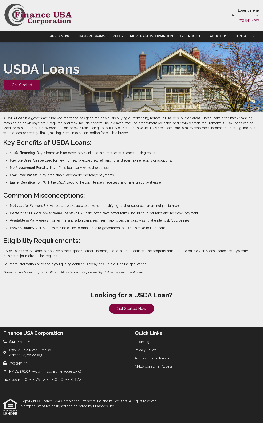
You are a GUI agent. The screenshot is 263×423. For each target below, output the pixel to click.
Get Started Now (131, 308)
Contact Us (245, 36)
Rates (117, 36)
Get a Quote (191, 36)
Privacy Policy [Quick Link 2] (145, 350)
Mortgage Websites (36, 406)
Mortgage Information (151, 36)
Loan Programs (91, 36)
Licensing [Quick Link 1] (142, 342)
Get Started (22, 85)
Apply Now (59, 36)
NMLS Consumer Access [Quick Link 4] (154, 366)
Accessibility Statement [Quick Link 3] (152, 358)
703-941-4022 (249, 20)
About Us (218, 36)
